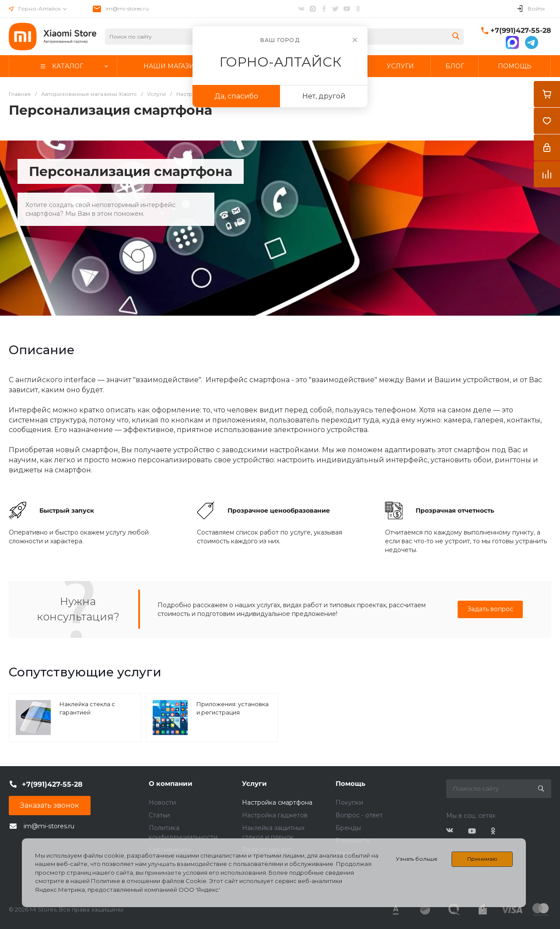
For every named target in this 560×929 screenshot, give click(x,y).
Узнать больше (417, 858)
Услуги (254, 783)
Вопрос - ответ (359, 815)
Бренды (348, 828)
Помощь (350, 783)
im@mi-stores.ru (127, 8)
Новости (162, 802)
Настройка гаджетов (275, 815)
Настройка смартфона (277, 802)
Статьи (159, 815)
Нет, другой (324, 96)
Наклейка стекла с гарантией (87, 708)
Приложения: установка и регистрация (232, 708)
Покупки (349, 802)
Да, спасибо (236, 96)
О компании (170, 783)
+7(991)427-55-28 (520, 30)
